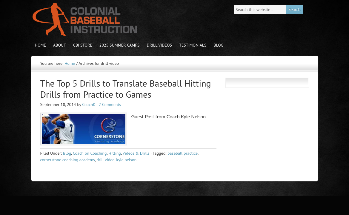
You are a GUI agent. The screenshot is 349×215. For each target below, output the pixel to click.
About (59, 45)
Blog (219, 45)
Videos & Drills (135, 153)
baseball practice (182, 153)
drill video (105, 159)
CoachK (88, 104)
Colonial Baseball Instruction (83, 19)
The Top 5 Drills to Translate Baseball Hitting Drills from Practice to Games (125, 88)
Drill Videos (159, 45)
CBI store (82, 45)
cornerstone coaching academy (67, 159)
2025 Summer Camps (119, 45)
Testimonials (193, 45)
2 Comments (110, 104)
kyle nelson (126, 159)
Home (40, 45)
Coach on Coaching (90, 153)
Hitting (114, 153)
